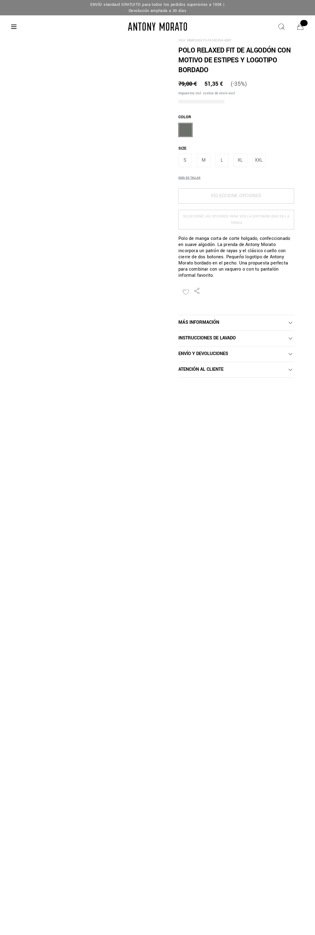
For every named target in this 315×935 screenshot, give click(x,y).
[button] (236, 323)
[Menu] (13, 27)
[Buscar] (281, 26)
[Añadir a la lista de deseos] (185, 292)
